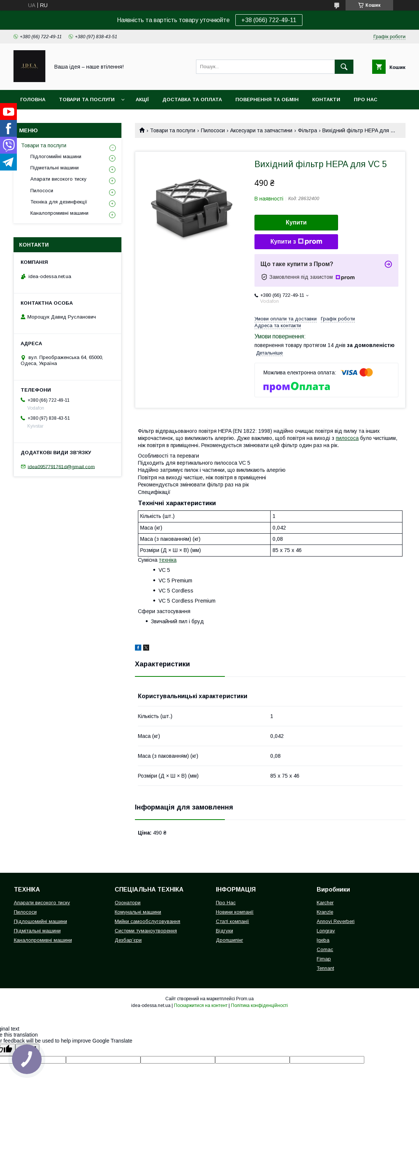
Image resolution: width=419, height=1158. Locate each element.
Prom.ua (245, 998)
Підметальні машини (54, 168)
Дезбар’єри (128, 940)
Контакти (326, 99)
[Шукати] (344, 67)
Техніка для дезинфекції (58, 202)
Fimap (324, 959)
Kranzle (325, 912)
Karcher (325, 902)
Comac (325, 949)
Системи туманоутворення (146, 931)
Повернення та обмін (267, 99)
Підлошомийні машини (40, 921)
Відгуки (224, 931)
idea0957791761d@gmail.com (61, 466)
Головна (32, 99)
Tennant (325, 968)
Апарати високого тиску (58, 179)
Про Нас (226, 902)
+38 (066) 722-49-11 (268, 20)
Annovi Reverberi (336, 921)
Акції (142, 99)
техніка (168, 560)
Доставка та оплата (192, 99)
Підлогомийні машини (55, 156)
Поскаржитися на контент (200, 1005)
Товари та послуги (87, 99)
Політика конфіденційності (259, 1005)
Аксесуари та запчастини (261, 130)
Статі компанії (232, 921)
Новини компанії (235, 912)
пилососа (347, 438)
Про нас (365, 99)
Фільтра (307, 130)
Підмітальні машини (37, 931)
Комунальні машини (138, 912)
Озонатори (128, 902)
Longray (326, 931)
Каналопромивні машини (59, 213)
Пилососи (213, 130)
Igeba (323, 940)
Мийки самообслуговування (147, 921)
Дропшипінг (229, 940)
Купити (296, 222)
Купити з (296, 241)
